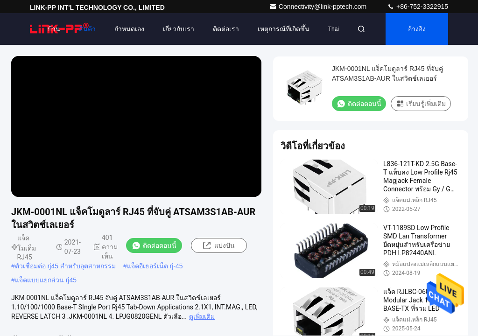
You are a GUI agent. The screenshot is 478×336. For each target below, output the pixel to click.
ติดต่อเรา (226, 29)
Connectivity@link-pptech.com (318, 6)
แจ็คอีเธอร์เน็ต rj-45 (155, 266)
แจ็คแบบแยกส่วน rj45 (46, 280)
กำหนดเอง (129, 29)
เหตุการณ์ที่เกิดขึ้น (283, 29)
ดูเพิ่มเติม (202, 316)
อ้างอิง (417, 29)
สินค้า (87, 29)
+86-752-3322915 (417, 6)
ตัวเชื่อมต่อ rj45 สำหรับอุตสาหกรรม (65, 266)
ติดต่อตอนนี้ (154, 245)
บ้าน (54, 29)
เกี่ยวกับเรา (178, 29)
